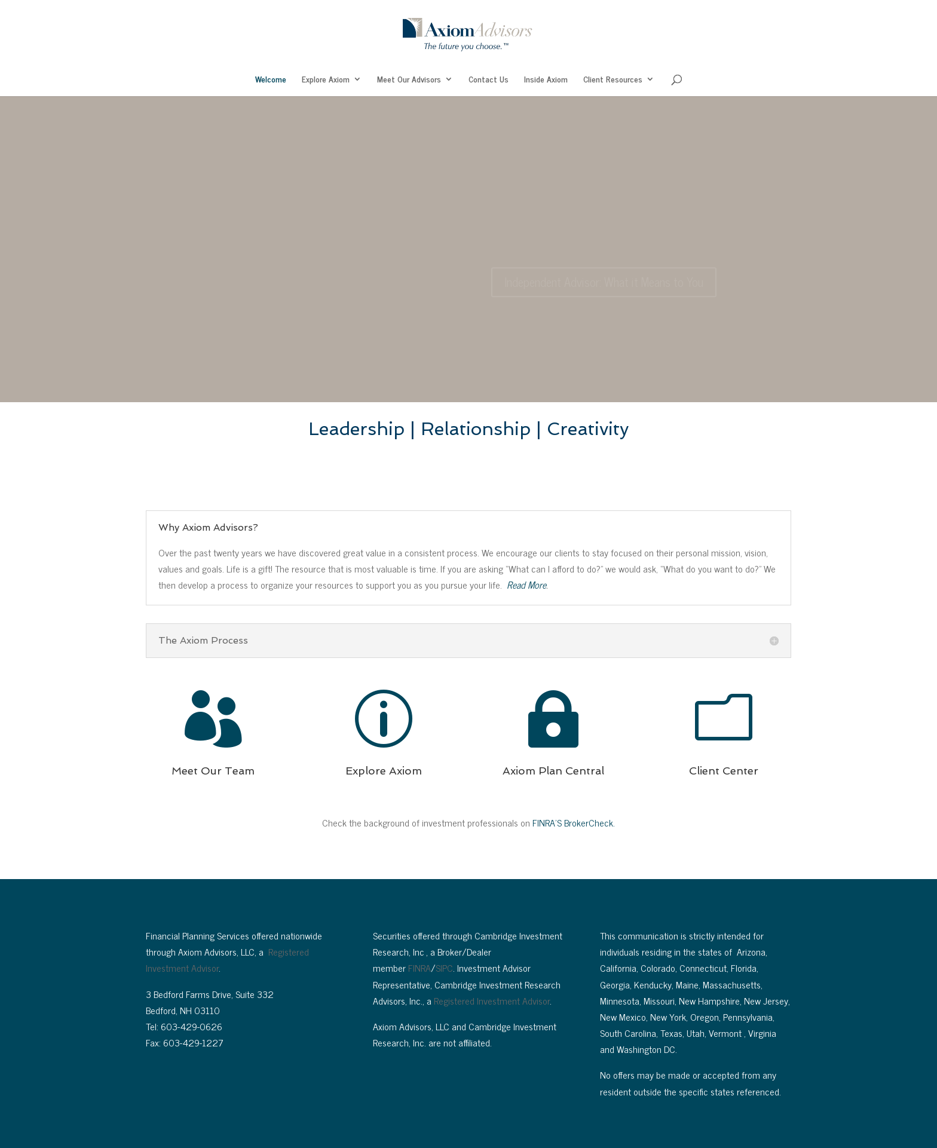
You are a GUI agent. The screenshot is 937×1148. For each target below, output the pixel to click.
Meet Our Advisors (409, 80)
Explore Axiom (326, 80)
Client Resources (612, 80)
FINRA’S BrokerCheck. (573, 822)
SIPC (444, 967)
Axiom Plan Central (553, 770)
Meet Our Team (213, 770)
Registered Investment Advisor (492, 1000)
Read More (526, 584)
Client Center (723, 770)
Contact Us (488, 80)
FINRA (419, 967)
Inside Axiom (546, 80)
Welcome (270, 80)
